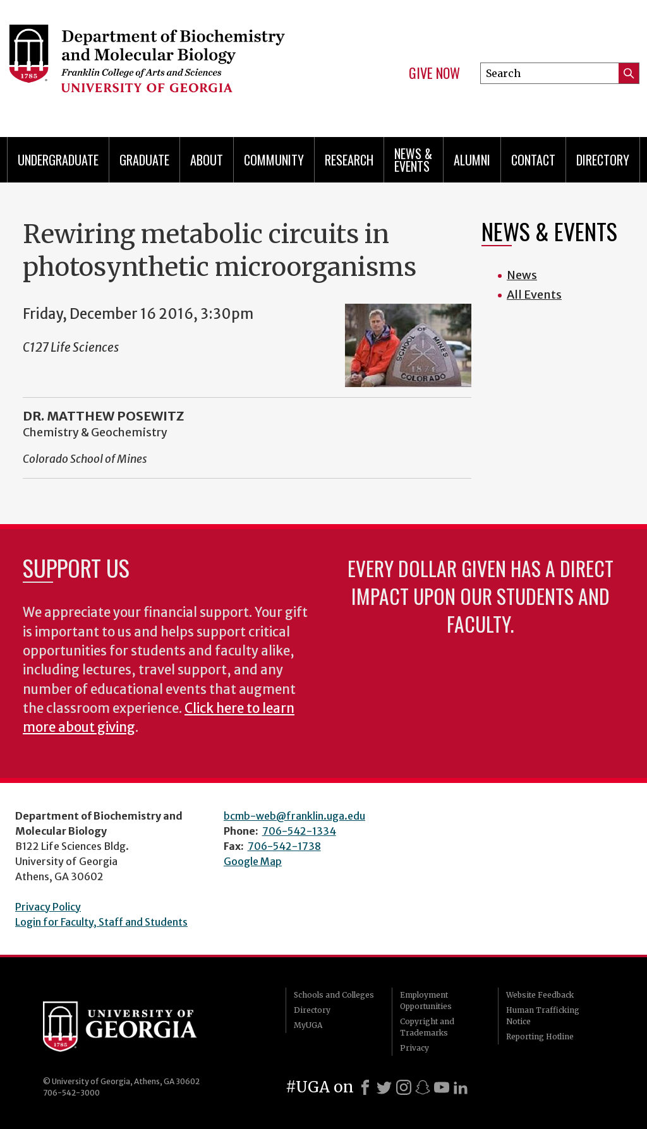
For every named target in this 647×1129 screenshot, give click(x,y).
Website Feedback (540, 995)
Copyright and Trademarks (427, 1027)
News (522, 275)
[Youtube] (441, 1087)
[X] (384, 1087)
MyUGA (308, 1025)
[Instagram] (403, 1087)
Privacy (414, 1048)
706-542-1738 (284, 846)
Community (274, 159)
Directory (602, 159)
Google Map (253, 861)
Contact (533, 159)
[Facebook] (365, 1087)
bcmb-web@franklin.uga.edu (294, 815)
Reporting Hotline (540, 1036)
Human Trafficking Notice (542, 1015)
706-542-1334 (299, 831)
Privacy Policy (48, 906)
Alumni (472, 159)
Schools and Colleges (334, 995)
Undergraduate (58, 159)
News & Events (413, 160)
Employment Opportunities (426, 1000)
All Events (534, 294)
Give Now (434, 73)
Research (349, 159)
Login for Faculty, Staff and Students (101, 922)
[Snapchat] (422, 1087)
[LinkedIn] (460, 1087)
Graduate (144, 159)
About (206, 159)
